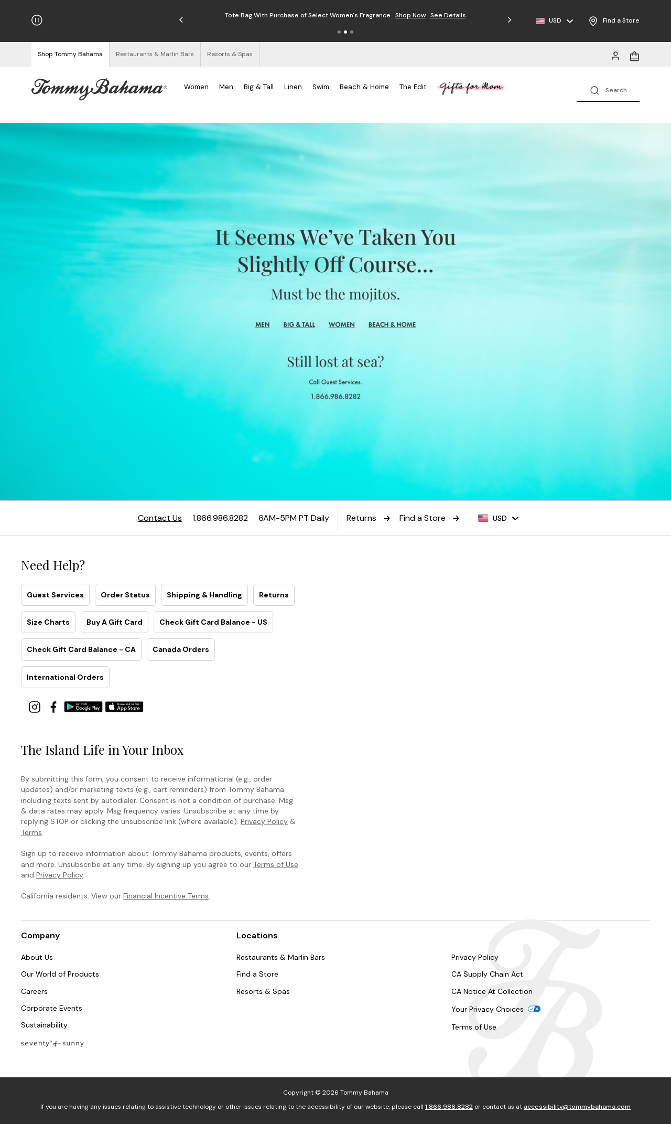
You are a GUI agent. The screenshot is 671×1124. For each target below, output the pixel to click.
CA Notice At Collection (492, 991)
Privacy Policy (264, 821)
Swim (320, 86)
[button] (339, 32)
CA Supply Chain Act (487, 974)
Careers (34, 991)
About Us (37, 957)
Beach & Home (364, 86)
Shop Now (410, 15)
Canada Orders (181, 649)
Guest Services (55, 595)
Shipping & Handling (204, 595)
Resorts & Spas (263, 991)
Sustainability (44, 1025)
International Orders (65, 677)
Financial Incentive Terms (166, 896)
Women (196, 86)
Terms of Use (275, 864)
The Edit (412, 86)
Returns (274, 595)
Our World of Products (60, 974)
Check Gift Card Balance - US (213, 622)
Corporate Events (51, 1008)
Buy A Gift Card (114, 622)
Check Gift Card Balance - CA (81, 649)
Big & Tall (259, 86)
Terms (31, 832)
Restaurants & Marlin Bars (280, 957)
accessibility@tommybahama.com (577, 1106)
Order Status (125, 595)
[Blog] (52, 1042)
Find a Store (257, 974)
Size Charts (48, 622)
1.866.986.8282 (449, 1106)
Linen (293, 86)
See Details (448, 15)
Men (226, 86)
